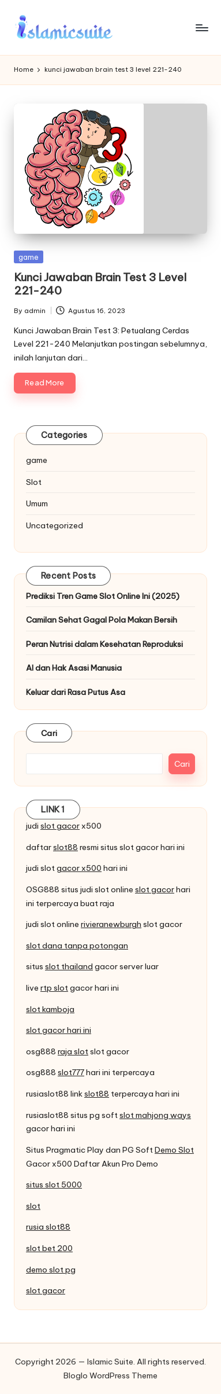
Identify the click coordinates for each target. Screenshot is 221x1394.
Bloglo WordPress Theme (110, 1375)
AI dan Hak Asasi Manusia (74, 668)
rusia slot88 (48, 1227)
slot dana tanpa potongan (77, 945)
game (28, 257)
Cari (49, 733)
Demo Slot (174, 1150)
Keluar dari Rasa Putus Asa (75, 692)
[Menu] (201, 27)
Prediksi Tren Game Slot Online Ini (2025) (102, 596)
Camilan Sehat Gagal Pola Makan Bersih (101, 620)
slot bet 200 (49, 1248)
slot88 (65, 847)
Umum (37, 503)
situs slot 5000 (54, 1184)
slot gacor (60, 826)
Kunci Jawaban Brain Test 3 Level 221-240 (100, 283)
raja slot (73, 1051)
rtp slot (54, 988)
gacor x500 (79, 868)
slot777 (71, 1072)
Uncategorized (54, 525)
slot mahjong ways (155, 1115)
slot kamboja (50, 1009)
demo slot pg (51, 1269)
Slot (34, 482)
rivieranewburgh (111, 924)
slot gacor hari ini (58, 1030)
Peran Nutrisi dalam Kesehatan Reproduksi (104, 644)
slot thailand (69, 966)
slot (33, 1206)
